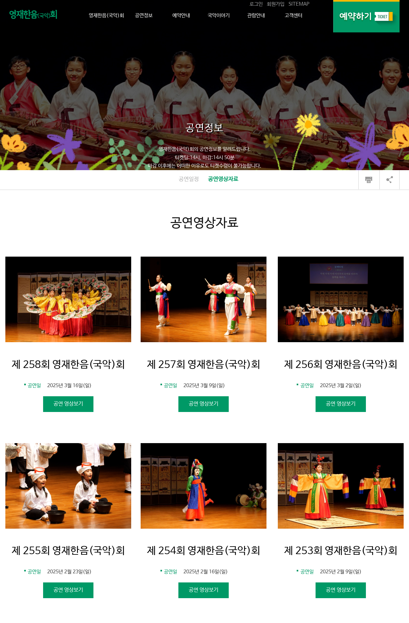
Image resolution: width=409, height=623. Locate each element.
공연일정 (189, 179)
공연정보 (144, 16)
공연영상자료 (223, 179)
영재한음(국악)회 (106, 16)
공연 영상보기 (68, 404)
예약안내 (181, 16)
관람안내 (256, 16)
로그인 (256, 4)
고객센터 (293, 16)
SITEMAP (299, 4)
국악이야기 (219, 16)
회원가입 (275, 4)
